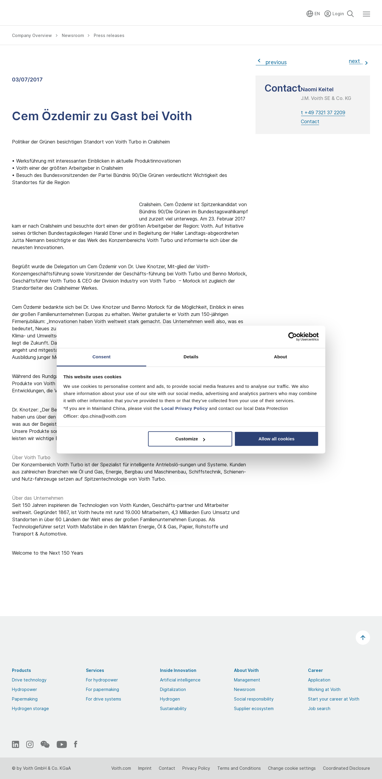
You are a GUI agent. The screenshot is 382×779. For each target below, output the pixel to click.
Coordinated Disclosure (346, 768)
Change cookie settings (292, 768)
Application (319, 679)
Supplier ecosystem (254, 708)
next (356, 61)
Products (21, 670)
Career (315, 670)
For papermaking (102, 689)
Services (95, 670)
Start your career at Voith (333, 698)
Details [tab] (191, 356)
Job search (319, 708)
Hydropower (24, 689)
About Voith (246, 670)
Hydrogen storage (30, 708)
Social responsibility (254, 698)
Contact (310, 121)
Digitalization (173, 689)
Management (247, 679)
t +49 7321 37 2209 (323, 112)
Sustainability (173, 708)
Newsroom (244, 689)
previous (275, 62)
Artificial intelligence (180, 679)
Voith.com (121, 768)
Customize (190, 438)
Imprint (145, 768)
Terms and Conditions (239, 768)
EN (317, 13)
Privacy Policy (196, 768)
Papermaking (25, 698)
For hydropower (102, 679)
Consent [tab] (102, 356)
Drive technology (29, 679)
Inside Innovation (178, 670)
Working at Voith (324, 689)
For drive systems (103, 698)
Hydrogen (170, 698)
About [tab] (280, 356)
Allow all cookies (276, 438)
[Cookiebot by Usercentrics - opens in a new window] (293, 336)
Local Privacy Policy (184, 408)
